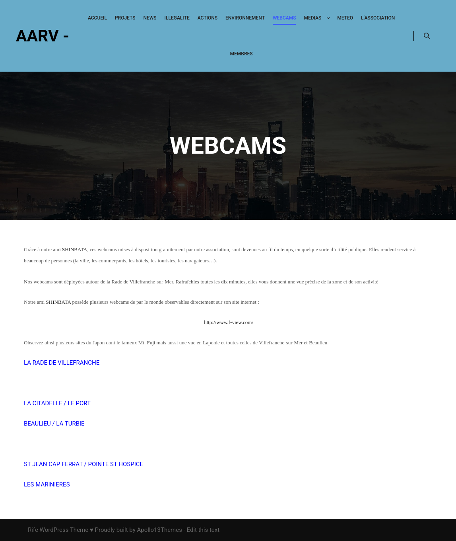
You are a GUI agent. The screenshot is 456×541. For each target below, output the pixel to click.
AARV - (42, 35)
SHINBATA (74, 249)
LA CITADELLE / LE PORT (58, 403)
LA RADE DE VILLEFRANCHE (61, 362)
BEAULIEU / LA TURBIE (54, 423)
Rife (33, 529)
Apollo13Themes (159, 529)
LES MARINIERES (47, 484)
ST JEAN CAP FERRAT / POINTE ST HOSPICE (83, 464)
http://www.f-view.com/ (228, 322)
